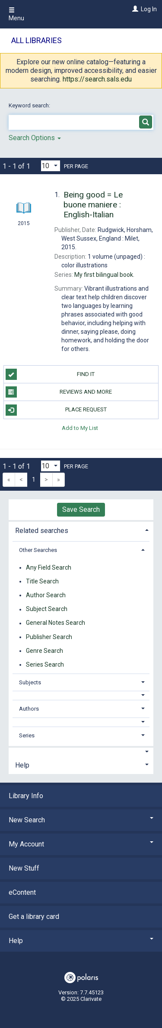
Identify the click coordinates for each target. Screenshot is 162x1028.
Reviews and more (59, 392)
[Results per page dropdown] (50, 165)
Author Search (46, 595)
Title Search (42, 581)
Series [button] (27, 735)
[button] (81, 695)
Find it (50, 374)
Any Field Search (48, 567)
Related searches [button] (41, 531)
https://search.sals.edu (97, 79)
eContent (22, 892)
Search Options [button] (35, 138)
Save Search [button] (81, 509)
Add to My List (80, 428)
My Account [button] (81, 844)
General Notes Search (55, 623)
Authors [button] (29, 708)
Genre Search (44, 650)
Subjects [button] (30, 682)
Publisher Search (49, 636)
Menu (16, 14)
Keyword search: (30, 105)
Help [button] (22, 765)
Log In (149, 9)
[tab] (81, 529)
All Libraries (36, 40)
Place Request (56, 410)
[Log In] (134, 9)
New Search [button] (81, 820)
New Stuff (24, 868)
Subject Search (46, 609)
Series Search (45, 664)
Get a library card (34, 916)
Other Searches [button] (38, 550)
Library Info (26, 796)
